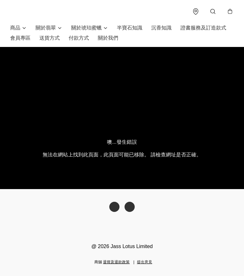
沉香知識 (161, 27)
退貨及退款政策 (116, 262)
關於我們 (108, 38)
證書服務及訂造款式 (203, 27)
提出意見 (144, 262)
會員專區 (20, 38)
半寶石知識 (129, 27)
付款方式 (79, 38)
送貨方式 (49, 38)
